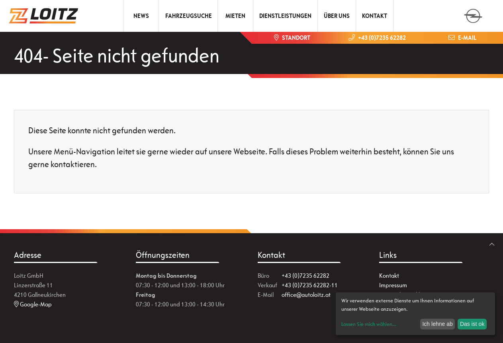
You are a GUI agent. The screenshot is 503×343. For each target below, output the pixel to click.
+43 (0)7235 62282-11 (310, 285)
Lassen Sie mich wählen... (368, 324)
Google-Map (33, 304)
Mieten (235, 15)
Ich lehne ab (437, 324)
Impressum (393, 285)
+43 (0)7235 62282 (305, 275)
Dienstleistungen (285, 15)
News (141, 15)
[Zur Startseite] (47, 16)
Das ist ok (472, 324)
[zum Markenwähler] (473, 13)
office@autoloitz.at (306, 294)
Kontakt (374, 15)
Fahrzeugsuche (188, 15)
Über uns (337, 15)
